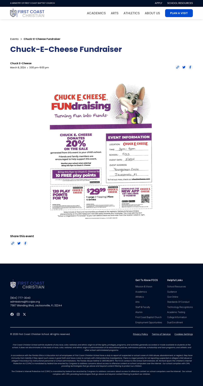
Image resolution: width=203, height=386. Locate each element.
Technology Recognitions (180, 311)
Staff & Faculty (142, 311)
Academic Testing (176, 316)
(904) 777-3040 (20, 302)
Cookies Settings (183, 338)
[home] (27, 13)
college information (177, 322)
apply (158, 3)
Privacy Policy (140, 338)
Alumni (138, 316)
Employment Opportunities (148, 327)
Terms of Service (161, 338)
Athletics (132, 13)
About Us (152, 13)
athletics (139, 301)
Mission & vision (143, 291)
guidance (172, 296)
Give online (172, 301)
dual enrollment (175, 327)
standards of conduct (178, 306)
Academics (96, 13)
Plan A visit (179, 13)
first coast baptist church (148, 322)
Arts (114, 13)
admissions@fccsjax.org (25, 306)
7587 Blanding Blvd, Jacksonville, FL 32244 (36, 310)
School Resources (180, 3)
